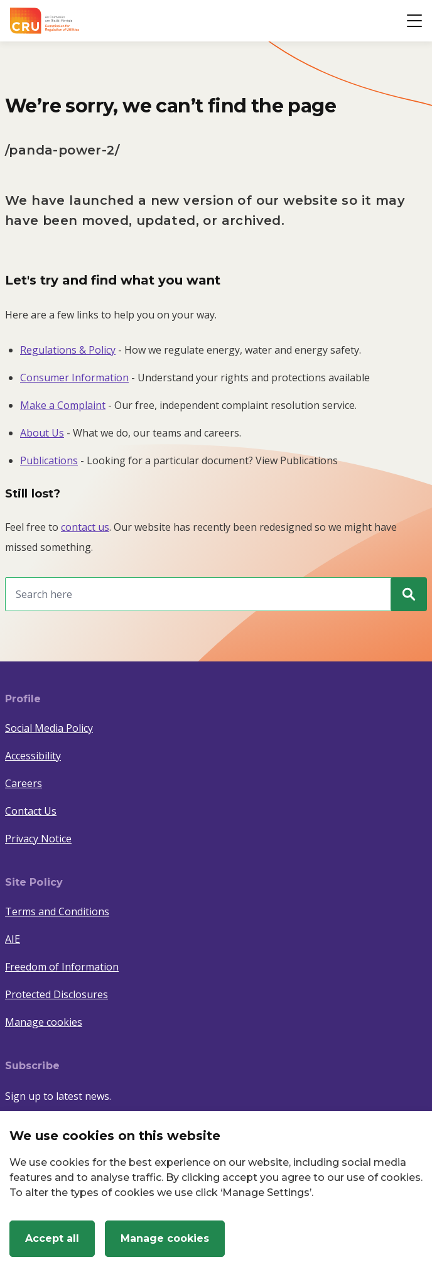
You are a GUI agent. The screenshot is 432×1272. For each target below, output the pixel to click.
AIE (12, 939)
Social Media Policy (49, 728)
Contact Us (31, 811)
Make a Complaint (62, 405)
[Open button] (414, 20)
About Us (42, 433)
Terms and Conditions (57, 911)
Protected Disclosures (56, 994)
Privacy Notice (38, 838)
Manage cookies (43, 1022)
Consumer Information (74, 377)
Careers (23, 783)
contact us (85, 527)
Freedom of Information (62, 966)
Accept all (52, 1238)
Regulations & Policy (68, 350)
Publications (49, 460)
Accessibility (33, 755)
